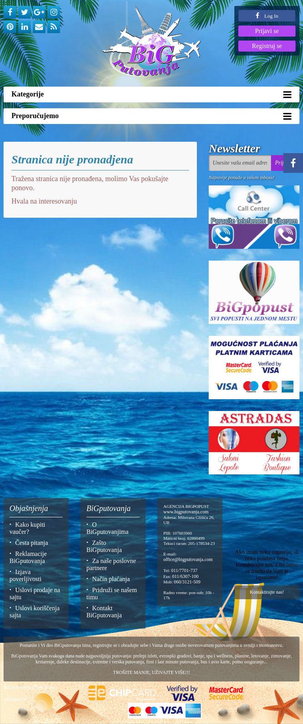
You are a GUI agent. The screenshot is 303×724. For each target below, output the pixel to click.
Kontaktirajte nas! (267, 592)
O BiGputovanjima (107, 528)
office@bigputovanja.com (188, 559)
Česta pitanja (31, 542)
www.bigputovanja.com (186, 512)
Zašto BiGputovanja (104, 546)
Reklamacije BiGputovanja (28, 557)
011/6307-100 (185, 576)
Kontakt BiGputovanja (104, 611)
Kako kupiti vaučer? (27, 528)
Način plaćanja (111, 579)
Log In (267, 15)
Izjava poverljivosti (25, 575)
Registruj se (267, 46)
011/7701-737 (184, 570)
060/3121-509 (187, 582)
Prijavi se (267, 31)
